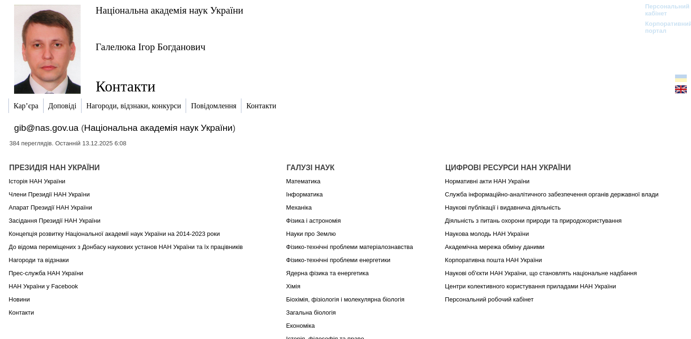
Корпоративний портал (662, 27)
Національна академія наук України (169, 10)
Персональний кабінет (662, 10)
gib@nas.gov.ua (46, 128)
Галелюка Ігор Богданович (150, 46)
